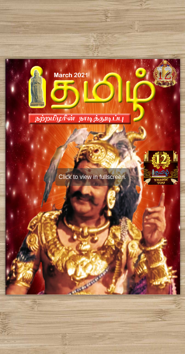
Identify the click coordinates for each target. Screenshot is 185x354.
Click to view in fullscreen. (92, 177)
